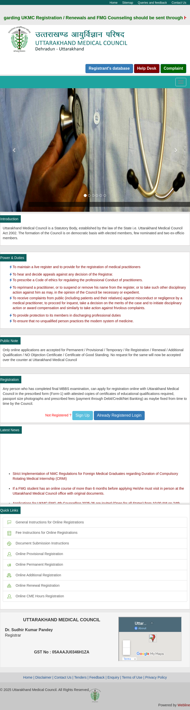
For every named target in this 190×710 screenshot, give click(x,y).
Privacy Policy (156, 677)
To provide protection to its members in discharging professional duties (67, 315)
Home (114, 2)
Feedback (97, 677)
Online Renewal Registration (33, 585)
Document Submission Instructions (38, 543)
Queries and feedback (152, 2)
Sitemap (127, 2)
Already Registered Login (119, 415)
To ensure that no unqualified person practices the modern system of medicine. (73, 321)
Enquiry (113, 677)
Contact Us (179, 2)
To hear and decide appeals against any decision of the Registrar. (63, 274)
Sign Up (83, 415)
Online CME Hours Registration (35, 596)
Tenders (80, 677)
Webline (184, 705)
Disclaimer (43, 677)
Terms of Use (132, 677)
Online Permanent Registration (35, 564)
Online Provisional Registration (35, 554)
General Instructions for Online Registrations (45, 522)
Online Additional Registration (34, 575)
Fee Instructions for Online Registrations (42, 533)
